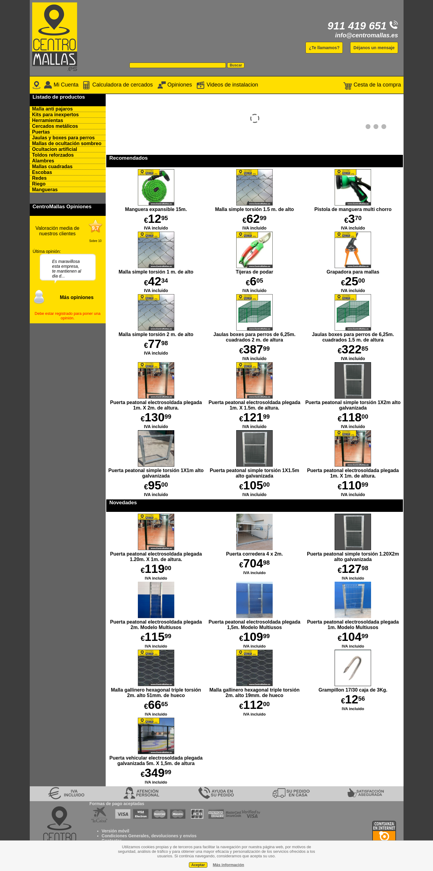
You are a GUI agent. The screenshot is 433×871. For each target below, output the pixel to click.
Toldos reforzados (53, 155)
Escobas (42, 172)
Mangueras (45, 189)
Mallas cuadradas (52, 166)
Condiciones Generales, (126, 835)
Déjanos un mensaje (373, 47)
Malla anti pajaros (52, 108)
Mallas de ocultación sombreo (67, 143)
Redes (39, 178)
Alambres (43, 160)
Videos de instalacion (226, 85)
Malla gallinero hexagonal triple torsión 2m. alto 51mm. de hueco (156, 690)
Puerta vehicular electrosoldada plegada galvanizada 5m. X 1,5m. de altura (156, 758)
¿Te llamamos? (324, 47)
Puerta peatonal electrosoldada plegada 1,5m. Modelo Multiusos (254, 622)
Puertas (41, 131)
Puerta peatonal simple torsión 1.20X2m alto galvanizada (353, 554)
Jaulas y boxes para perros (63, 137)
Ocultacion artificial (54, 149)
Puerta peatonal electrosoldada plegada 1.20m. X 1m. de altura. (156, 554)
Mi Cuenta (61, 85)
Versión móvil (115, 830)
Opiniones (174, 85)
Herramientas (47, 120)
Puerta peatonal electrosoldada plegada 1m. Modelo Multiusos (353, 622)
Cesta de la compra (372, 85)
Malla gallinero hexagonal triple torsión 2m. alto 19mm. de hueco (255, 690)
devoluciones (164, 835)
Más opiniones (77, 297)
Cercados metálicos (55, 126)
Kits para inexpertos (55, 114)
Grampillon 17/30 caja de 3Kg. (353, 687)
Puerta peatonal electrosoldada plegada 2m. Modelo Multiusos (156, 622)
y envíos (187, 835)
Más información (228, 864)
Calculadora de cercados (117, 85)
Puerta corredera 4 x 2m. (254, 551)
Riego (39, 183)
